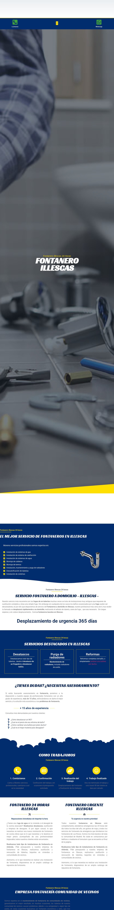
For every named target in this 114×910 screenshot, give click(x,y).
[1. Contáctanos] (17, 770)
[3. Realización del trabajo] (70, 770)
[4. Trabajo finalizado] (96, 770)
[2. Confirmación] (44, 770)
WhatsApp (99, 26)
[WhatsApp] (99, 22)
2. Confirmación (44, 778)
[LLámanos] (15, 22)
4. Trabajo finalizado (96, 778)
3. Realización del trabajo (70, 779)
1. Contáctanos (17, 778)
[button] (57, 23)
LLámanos (15, 26)
